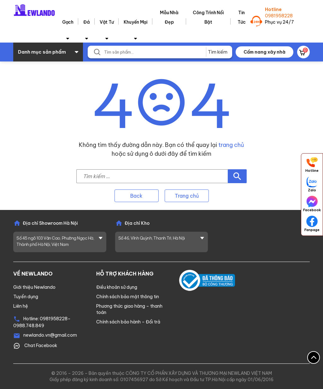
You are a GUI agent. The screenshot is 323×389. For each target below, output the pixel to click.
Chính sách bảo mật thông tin (127, 296)
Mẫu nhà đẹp (169, 17)
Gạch (67, 22)
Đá (86, 22)
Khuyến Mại (136, 22)
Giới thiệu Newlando (34, 287)
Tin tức (242, 17)
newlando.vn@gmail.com (50, 335)
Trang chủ (187, 196)
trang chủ (231, 144)
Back (136, 196)
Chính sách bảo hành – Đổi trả (128, 322)
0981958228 (279, 16)
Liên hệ (20, 306)
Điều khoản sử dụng (116, 287)
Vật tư (107, 22)
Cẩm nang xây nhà (264, 52)
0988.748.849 (28, 325)
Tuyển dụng (25, 296)
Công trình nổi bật (208, 17)
